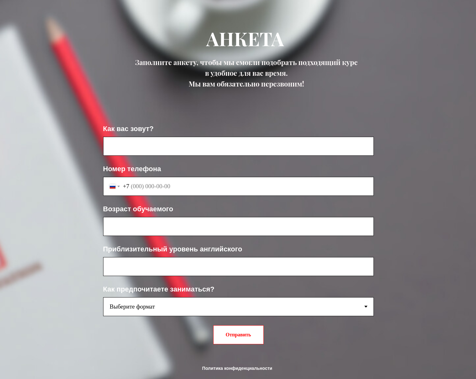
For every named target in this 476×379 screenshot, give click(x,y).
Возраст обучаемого (138, 209)
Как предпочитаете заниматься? (158, 289)
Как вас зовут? (128, 129)
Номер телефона (132, 169)
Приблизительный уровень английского (172, 249)
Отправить (238, 334)
